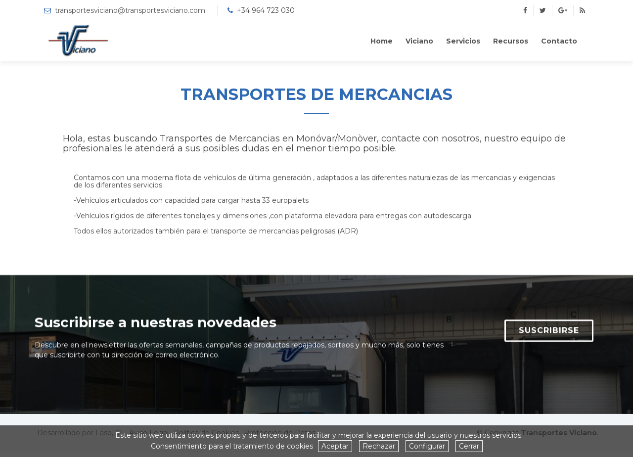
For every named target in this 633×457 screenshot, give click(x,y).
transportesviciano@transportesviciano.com (130, 10)
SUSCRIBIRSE (549, 334)
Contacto (559, 41)
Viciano (419, 41)
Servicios (463, 41)
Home (381, 41)
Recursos (510, 41)
